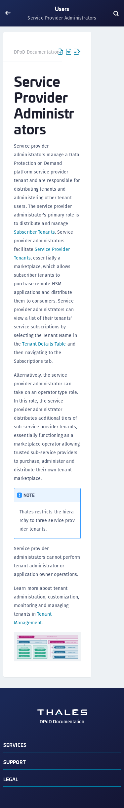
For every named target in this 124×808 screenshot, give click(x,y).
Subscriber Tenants (34, 232)
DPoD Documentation (37, 52)
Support (14, 761)
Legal (11, 779)
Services (14, 744)
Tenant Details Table (44, 344)
